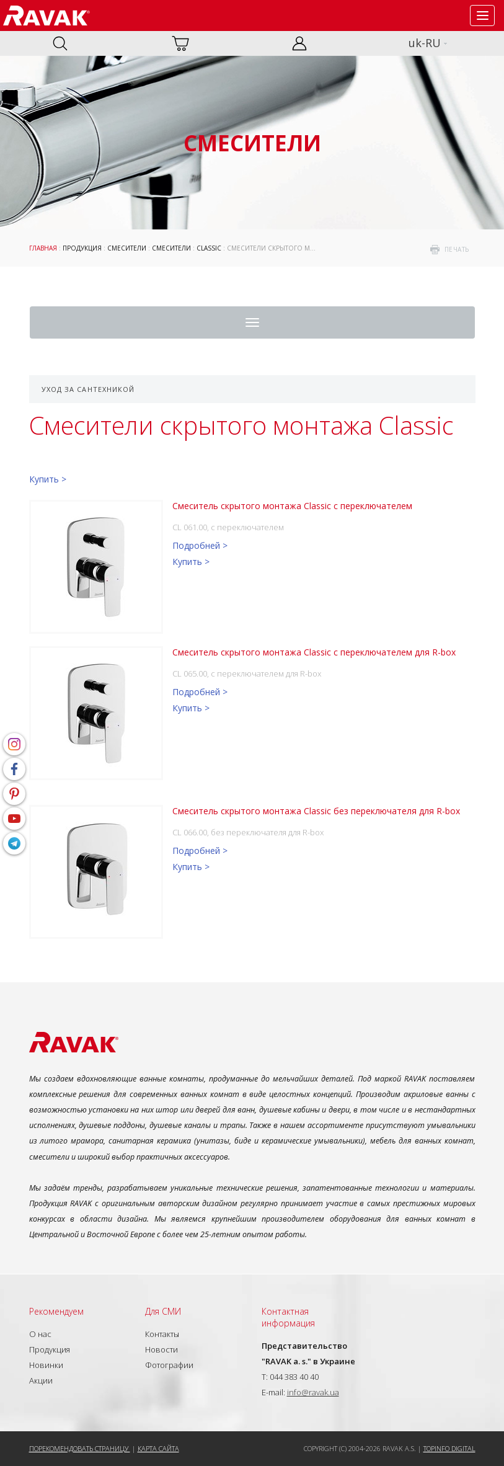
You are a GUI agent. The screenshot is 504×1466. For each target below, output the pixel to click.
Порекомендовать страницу (79, 1448)
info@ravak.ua (313, 1392)
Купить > (47, 479)
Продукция (82, 248)
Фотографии (169, 1364)
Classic (209, 248)
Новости (161, 1349)
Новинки (46, 1364)
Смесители (126, 248)
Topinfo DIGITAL (449, 1448)
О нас (40, 1333)
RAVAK (46, 15)
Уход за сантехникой (88, 389)
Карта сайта (158, 1448)
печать (456, 249)
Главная (43, 248)
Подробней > (200, 545)
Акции (41, 1380)
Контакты (162, 1333)
